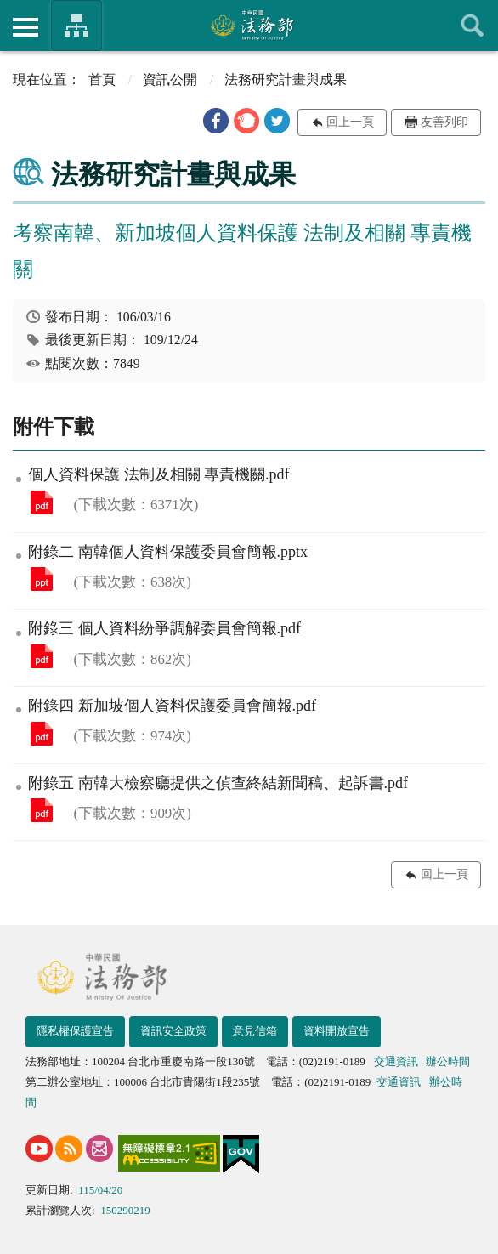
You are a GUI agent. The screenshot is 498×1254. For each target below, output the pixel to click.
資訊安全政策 (173, 1030)
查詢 (472, 25)
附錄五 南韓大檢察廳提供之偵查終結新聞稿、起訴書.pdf (41, 810)
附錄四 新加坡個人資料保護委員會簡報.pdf (41, 733)
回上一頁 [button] (350, 122)
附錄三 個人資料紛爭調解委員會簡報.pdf (41, 656)
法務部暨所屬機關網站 (76, 25)
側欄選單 (25, 27)
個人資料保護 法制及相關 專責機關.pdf (41, 502)
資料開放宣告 (336, 1030)
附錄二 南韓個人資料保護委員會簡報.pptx (41, 579)
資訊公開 (170, 79)
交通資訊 (396, 1061)
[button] (216, 120)
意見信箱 (255, 1030)
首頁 (102, 79)
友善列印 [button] (444, 122)
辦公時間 (448, 1061)
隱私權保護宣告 (75, 1030)
